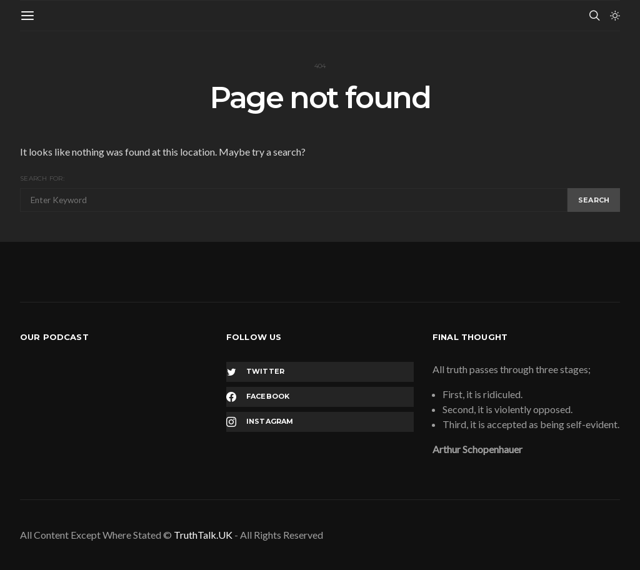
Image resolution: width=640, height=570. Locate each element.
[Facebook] (320, 397)
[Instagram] (320, 422)
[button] (615, 16)
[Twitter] (320, 372)
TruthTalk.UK (203, 535)
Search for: (42, 178)
